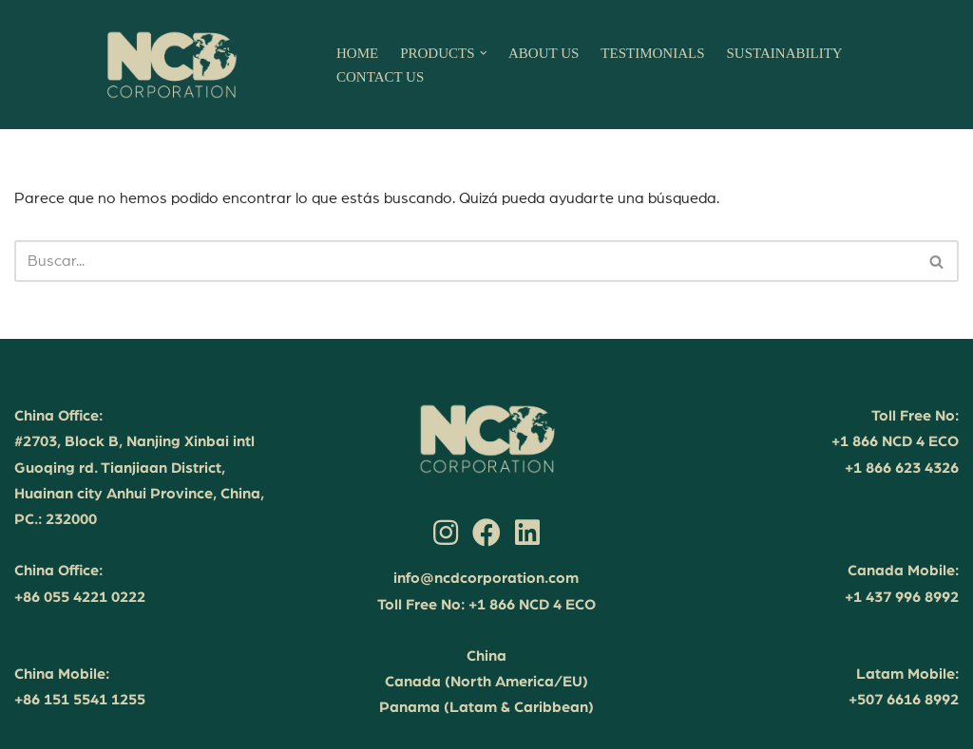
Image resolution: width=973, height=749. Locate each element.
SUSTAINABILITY (785, 53)
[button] (483, 53)
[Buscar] (465, 261)
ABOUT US (543, 53)
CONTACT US (380, 76)
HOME (357, 53)
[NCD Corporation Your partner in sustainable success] (171, 64)
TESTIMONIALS (652, 53)
